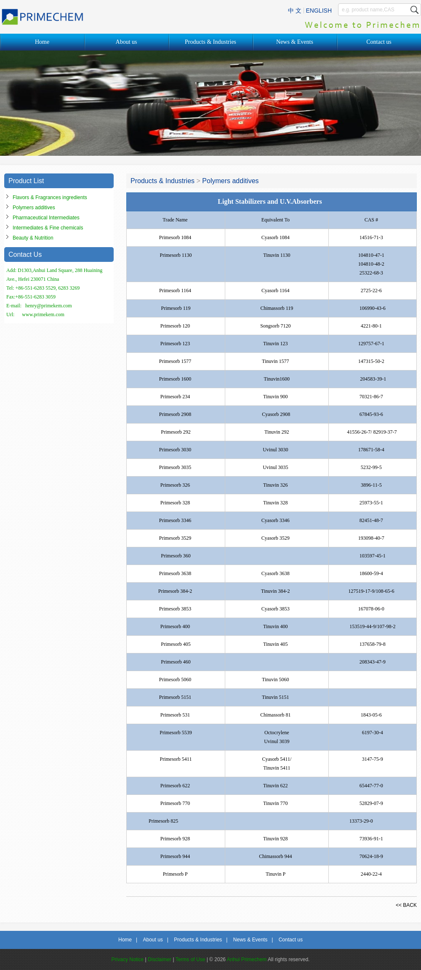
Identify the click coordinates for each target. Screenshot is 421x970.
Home (42, 42)
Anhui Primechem (247, 959)
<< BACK (406, 905)
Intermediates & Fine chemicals (48, 228)
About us (126, 42)
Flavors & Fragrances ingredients (50, 197)
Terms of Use (190, 959)
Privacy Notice (128, 959)
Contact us (379, 42)
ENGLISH (319, 10)
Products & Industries (210, 42)
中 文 (294, 10)
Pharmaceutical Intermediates (46, 218)
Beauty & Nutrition (33, 238)
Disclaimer (159, 959)
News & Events (294, 42)
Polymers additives (34, 208)
